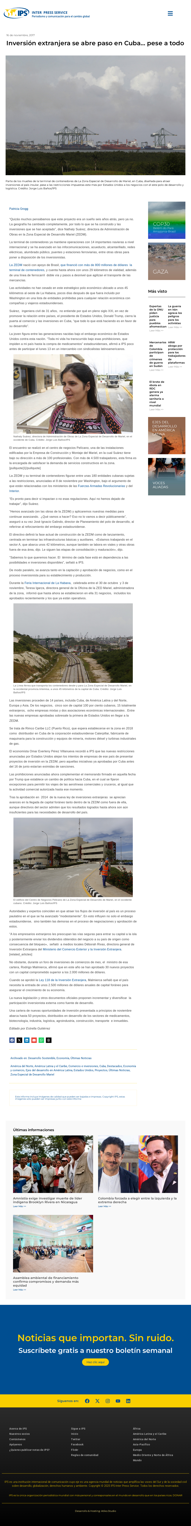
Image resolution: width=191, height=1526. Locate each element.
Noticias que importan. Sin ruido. (95, 1338)
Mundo (137, 1460)
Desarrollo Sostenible (41, 1058)
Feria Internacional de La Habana (48, 583)
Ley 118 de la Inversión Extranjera (62, 980)
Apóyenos (15, 1444)
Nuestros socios (19, 1433)
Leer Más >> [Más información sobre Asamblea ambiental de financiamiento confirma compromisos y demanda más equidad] (19, 1289)
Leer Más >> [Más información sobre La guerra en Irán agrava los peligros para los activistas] (175, 327)
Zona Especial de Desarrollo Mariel (32, 1074)
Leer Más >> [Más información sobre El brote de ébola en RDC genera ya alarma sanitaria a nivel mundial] (156, 409)
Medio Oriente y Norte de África (153, 1455)
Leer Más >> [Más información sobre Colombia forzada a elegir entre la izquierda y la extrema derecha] (104, 1206)
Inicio (74, 1433)
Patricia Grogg (18, 209)
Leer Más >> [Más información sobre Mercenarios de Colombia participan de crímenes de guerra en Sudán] (156, 369)
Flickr (74, 1449)
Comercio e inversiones (83, 1066)
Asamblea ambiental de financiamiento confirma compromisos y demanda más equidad (46, 1281)
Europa (137, 1449)
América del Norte (21, 1066)
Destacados (114, 1066)
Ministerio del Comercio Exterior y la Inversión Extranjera (82, 949)
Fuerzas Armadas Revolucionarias (101, 486)
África (137, 1428)
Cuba (102, 1066)
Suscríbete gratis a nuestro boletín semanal (95, 1350)
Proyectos (101, 1070)
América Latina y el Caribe (51, 1066)
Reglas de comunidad (84, 1455)
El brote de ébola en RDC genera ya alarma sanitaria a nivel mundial (156, 393)
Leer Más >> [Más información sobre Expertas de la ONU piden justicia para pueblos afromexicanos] (156, 330)
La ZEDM (16, 265)
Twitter (75, 1439)
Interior (14, 491)
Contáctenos (17, 1439)
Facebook (77, 1444)
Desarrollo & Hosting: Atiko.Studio (95, 1510)
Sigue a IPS (78, 1428)
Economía (63, 1058)
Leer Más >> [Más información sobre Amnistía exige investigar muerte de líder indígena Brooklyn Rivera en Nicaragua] (19, 1206)
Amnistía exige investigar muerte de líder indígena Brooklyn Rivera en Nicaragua (47, 1200)
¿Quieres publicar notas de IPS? (29, 1449)
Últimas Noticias (81, 1058)
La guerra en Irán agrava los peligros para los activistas (175, 315)
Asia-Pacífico (141, 1444)
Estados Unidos (83, 1070)
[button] (12, 1040)
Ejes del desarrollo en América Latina (49, 1070)
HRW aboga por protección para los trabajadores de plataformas (176, 352)
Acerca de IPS (18, 1428)
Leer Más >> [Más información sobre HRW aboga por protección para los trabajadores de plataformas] (175, 366)
